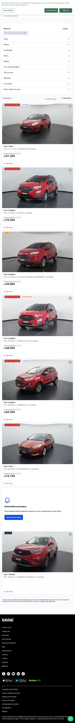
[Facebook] (3, 673)
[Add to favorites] (70, 106)
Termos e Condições (8, 700)
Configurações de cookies (10, 704)
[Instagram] (8, 673)
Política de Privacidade (9, 697)
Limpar (65, 29)
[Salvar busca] (51, 99)
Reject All (65, 10)
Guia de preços (6, 651)
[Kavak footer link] (7, 621)
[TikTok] (23, 673)
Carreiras (5, 654)
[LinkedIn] (18, 673)
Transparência (6, 708)
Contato (4, 658)
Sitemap (4, 711)
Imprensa (5, 662)
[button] (16, 33)
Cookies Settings (8, 10)
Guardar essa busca (13, 517)
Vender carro (6, 631)
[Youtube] (13, 673)
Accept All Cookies (51, 10)
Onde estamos (6, 639)
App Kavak (5, 635)
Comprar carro (6, 627)
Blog (3, 647)
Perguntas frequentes (9, 643)
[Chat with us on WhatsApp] (70, 718)
